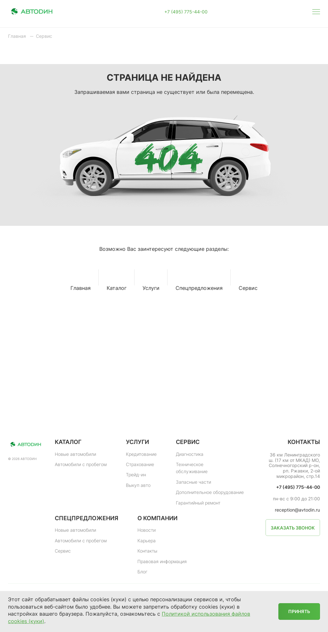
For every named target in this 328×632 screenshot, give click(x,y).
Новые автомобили (75, 454)
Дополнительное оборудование (210, 492)
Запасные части (193, 482)
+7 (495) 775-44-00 (186, 11)
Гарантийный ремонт (198, 502)
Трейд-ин (136, 474)
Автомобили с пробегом (81, 464)
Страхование (140, 464)
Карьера (146, 540)
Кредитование (141, 454)
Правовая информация (162, 561)
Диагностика (189, 454)
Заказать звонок (293, 527)
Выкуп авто (138, 485)
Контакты (147, 551)
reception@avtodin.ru (297, 510)
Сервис (63, 551)
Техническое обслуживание (192, 468)
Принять (299, 611)
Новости (146, 530)
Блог (142, 571)
